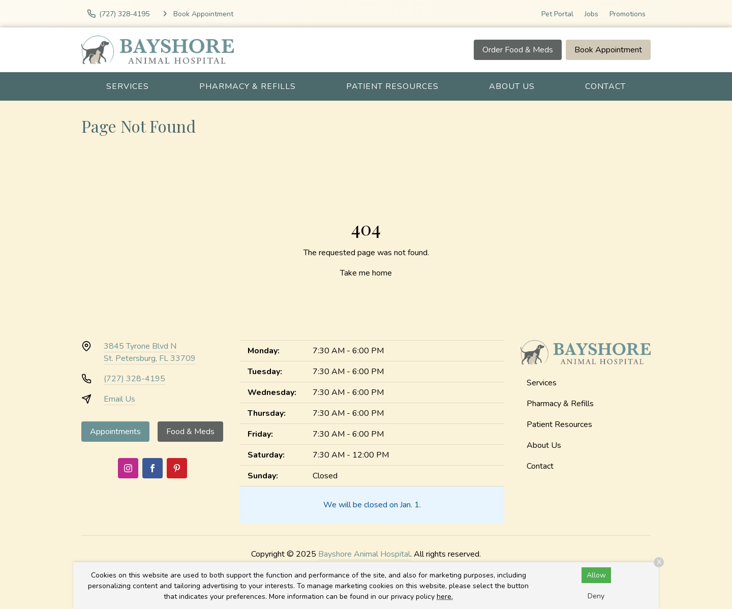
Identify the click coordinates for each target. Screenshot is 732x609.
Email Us (119, 399)
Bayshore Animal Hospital (364, 554)
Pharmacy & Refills (247, 86)
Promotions (627, 14)
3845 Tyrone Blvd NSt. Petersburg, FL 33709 (150, 352)
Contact (605, 86)
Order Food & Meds (517, 49)
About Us (512, 86)
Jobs (591, 14)
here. (445, 596)
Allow (596, 575)
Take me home (366, 273)
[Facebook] (152, 468)
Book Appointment (608, 49)
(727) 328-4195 (134, 378)
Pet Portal (557, 14)
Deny (596, 596)
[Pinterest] (177, 468)
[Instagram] (128, 468)
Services (127, 86)
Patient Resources (392, 86)
